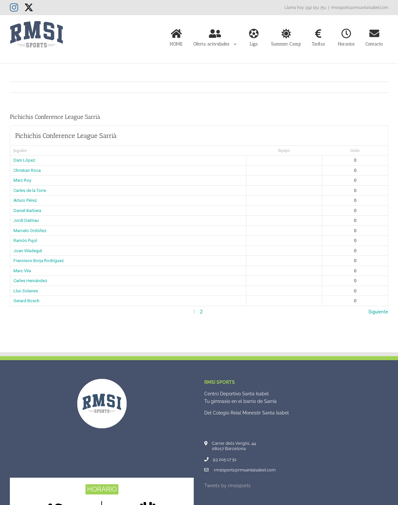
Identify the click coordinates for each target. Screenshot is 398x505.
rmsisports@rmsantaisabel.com (359, 7)
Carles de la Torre (29, 190)
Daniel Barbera (27, 210)
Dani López (24, 160)
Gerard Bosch (26, 300)
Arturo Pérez (25, 200)
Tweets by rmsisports (227, 485)
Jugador (20, 150)
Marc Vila (22, 270)
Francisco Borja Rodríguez (38, 260)
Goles (355, 150)
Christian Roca (27, 170)
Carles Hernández (30, 280)
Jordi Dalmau (26, 220)
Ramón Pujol (25, 240)
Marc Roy (22, 180)
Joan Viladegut (27, 250)
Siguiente (378, 311)
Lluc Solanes (25, 290)
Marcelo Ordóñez (29, 230)
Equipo (284, 150)
